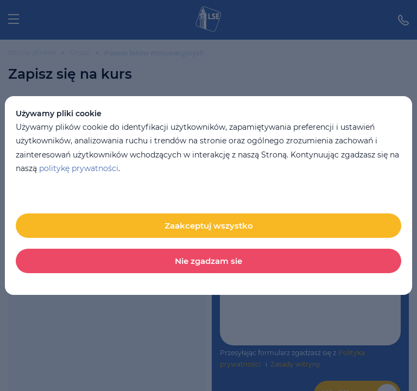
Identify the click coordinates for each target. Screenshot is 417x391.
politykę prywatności (78, 168)
